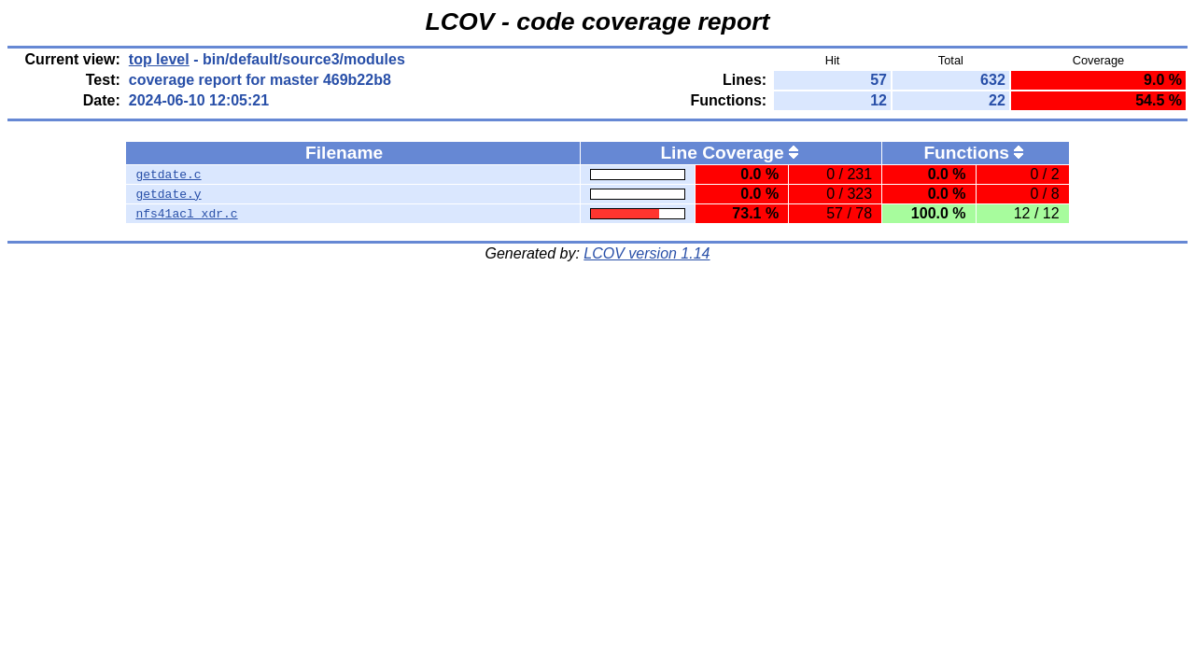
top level (159, 59)
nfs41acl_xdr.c (186, 213)
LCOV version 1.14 (646, 253)
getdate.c (168, 174)
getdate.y (168, 194)
